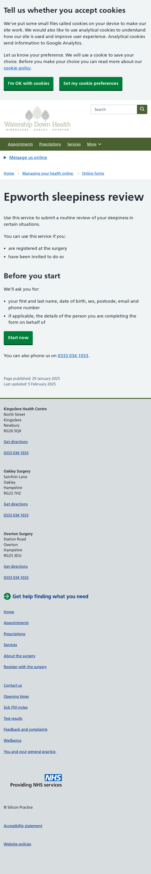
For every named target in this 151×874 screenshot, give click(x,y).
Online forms (93, 173)
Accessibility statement (23, 825)
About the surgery (19, 656)
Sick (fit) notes (16, 707)
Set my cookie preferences (90, 83)
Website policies (17, 844)
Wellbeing (12, 740)
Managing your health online (48, 173)
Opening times (16, 696)
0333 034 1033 (73, 355)
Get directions (16, 441)
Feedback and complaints (25, 729)
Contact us (13, 685)
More (94, 144)
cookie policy (17, 68)
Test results (13, 718)
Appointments (20, 144)
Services (74, 144)
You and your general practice (30, 751)
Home (9, 173)
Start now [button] (18, 337)
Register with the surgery (25, 666)
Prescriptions (50, 144)
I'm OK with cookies (28, 83)
